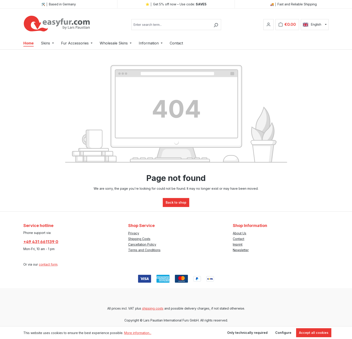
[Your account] (268, 24)
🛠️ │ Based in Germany (58, 4)
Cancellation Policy (142, 244)
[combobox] (171, 24)
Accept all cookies (313, 333)
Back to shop (176, 202)
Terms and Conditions (144, 250)
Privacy (133, 233)
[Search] (216, 24)
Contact (238, 239)
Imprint (237, 244)
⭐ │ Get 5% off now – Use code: (176, 4)
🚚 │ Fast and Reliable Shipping (293, 4)
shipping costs (152, 308)
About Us (239, 233)
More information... (137, 333)
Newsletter (241, 250)
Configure (283, 333)
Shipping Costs (139, 239)
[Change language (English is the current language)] (315, 24)
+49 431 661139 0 (40, 241)
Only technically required (247, 333)
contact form (48, 264)
